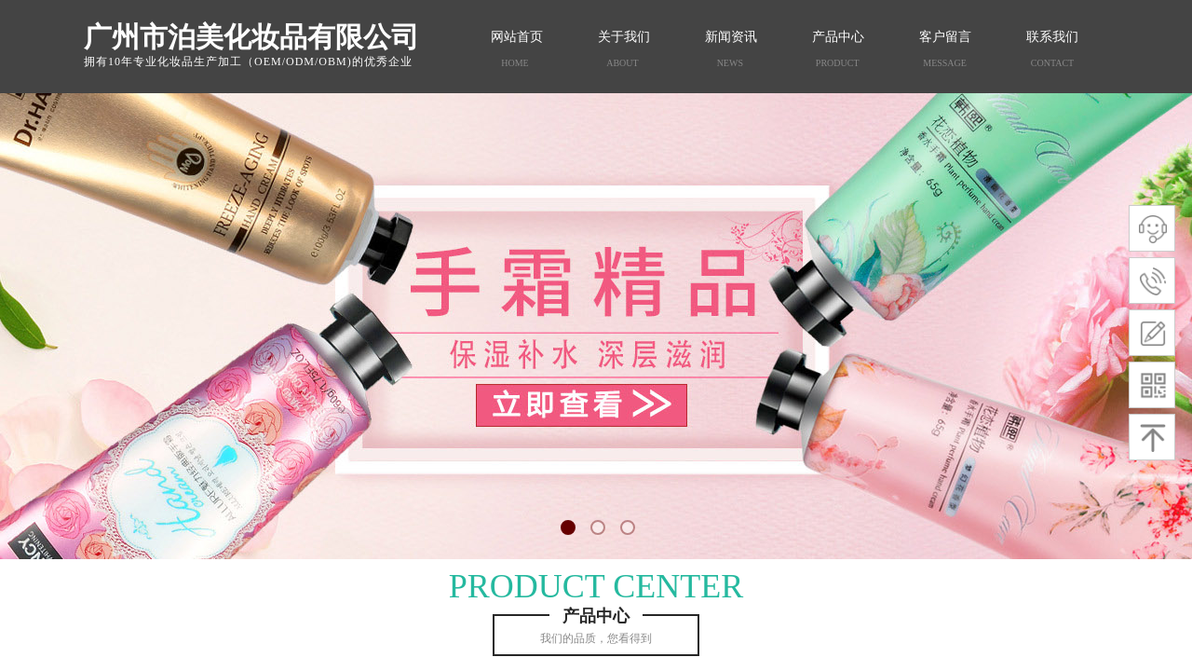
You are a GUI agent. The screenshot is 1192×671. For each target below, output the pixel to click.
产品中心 (838, 37)
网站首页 (517, 37)
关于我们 (624, 37)
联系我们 (1052, 37)
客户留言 (945, 37)
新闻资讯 (731, 37)
